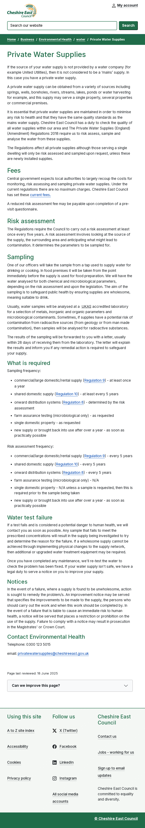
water (80, 39)
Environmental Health (55, 39)
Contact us (107, 736)
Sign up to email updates (111, 772)
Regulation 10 (67, 394)
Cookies (14, 762)
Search (128, 25)
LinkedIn (66, 762)
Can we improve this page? (36, 685)
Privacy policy (19, 778)
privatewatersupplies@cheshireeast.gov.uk (53, 653)
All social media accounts (65, 798)
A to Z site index (20, 730)
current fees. (40, 195)
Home (11, 39)
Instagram (68, 778)
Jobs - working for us (116, 752)
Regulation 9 (94, 380)
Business (27, 39)
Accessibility (17, 746)
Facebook (67, 746)
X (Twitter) (68, 730)
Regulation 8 (73, 402)
